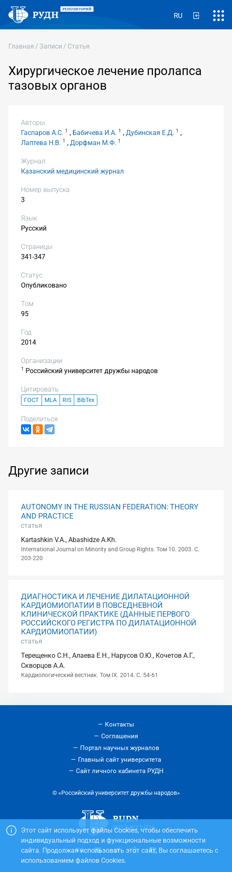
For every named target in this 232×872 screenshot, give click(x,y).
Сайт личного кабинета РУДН (120, 771)
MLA (50, 400)
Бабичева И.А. (95, 133)
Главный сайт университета (119, 759)
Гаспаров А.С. (42, 133)
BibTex (85, 400)
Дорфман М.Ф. (93, 143)
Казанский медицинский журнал (72, 171)
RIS (67, 400)
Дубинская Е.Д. (150, 133)
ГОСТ (31, 400)
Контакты (119, 724)
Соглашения (119, 736)
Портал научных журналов (119, 748)
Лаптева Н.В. (41, 143)
